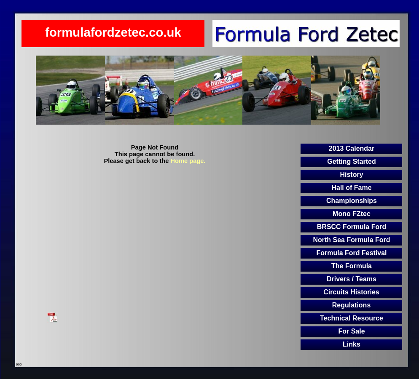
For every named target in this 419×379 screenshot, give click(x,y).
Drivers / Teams (351, 279)
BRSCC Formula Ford (351, 226)
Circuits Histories (351, 292)
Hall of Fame (351, 187)
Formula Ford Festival (351, 252)
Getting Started (351, 161)
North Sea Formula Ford (351, 239)
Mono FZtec (352, 213)
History (351, 174)
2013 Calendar (352, 148)
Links (351, 344)
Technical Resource (351, 318)
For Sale (351, 331)
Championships (351, 200)
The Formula (351, 266)
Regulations (351, 305)
